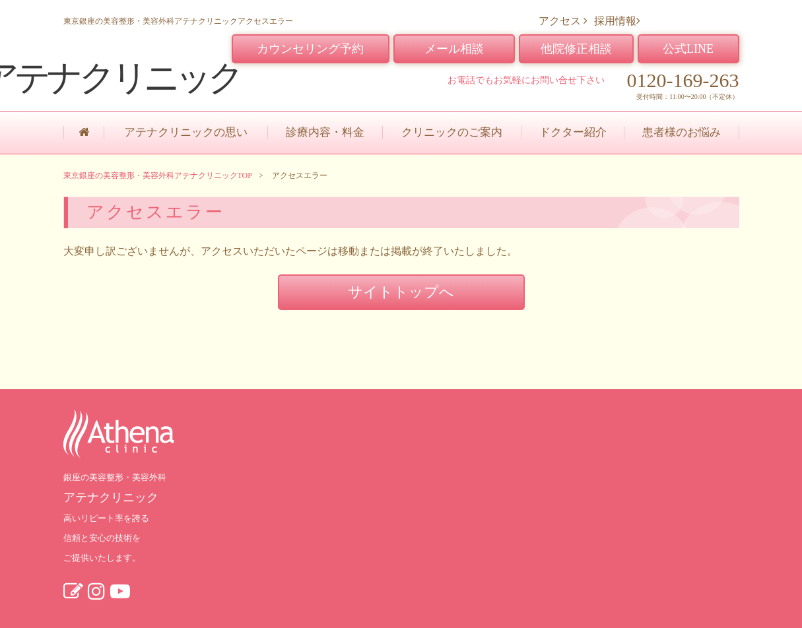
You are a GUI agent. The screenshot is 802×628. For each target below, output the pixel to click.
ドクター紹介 (573, 132)
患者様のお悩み (681, 132)
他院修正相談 (576, 48)
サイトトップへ (401, 292)
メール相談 (454, 48)
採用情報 (617, 20)
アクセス (563, 20)
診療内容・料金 (325, 132)
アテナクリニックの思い (186, 132)
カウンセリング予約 (310, 48)
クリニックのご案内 (451, 132)
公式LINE (688, 48)
